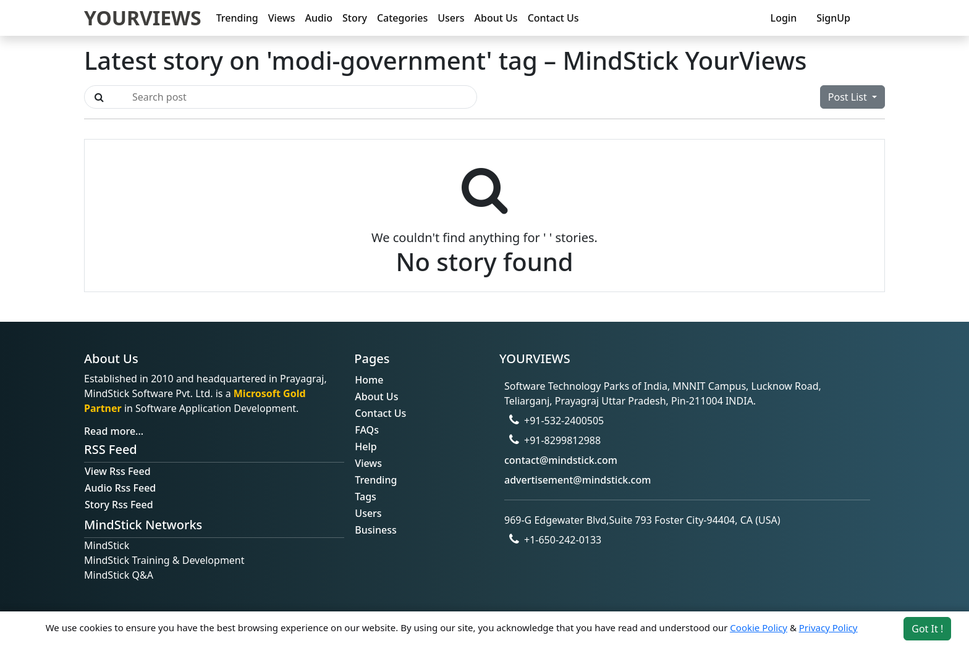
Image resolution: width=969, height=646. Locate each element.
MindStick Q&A (118, 575)
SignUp (833, 18)
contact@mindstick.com (560, 460)
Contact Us (553, 18)
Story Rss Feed (119, 504)
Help (365, 446)
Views (281, 18)
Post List (849, 97)
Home (369, 380)
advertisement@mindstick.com (577, 480)
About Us (496, 18)
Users (451, 18)
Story (354, 18)
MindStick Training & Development (164, 560)
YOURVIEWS (142, 17)
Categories (402, 18)
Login (784, 18)
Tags (365, 496)
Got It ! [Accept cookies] (927, 629)
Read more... (113, 431)
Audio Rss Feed (120, 488)
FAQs (367, 430)
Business (375, 530)
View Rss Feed (118, 471)
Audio (318, 18)
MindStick (106, 545)
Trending (237, 18)
